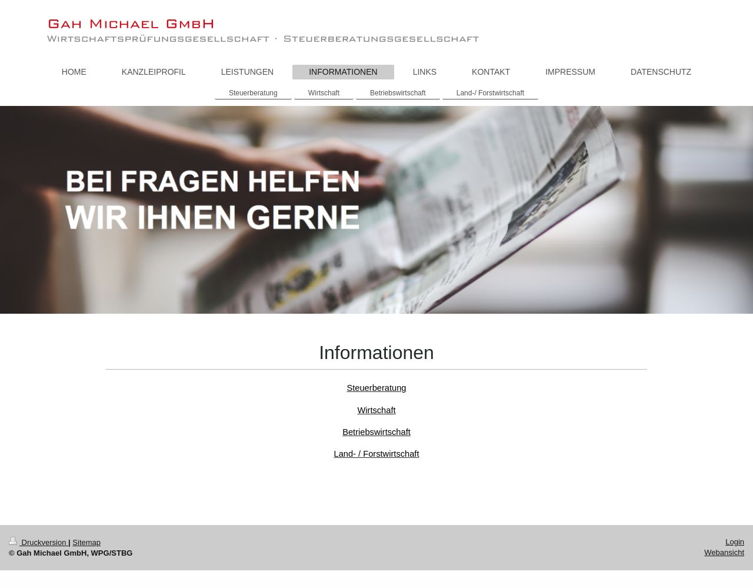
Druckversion (38, 542)
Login (734, 541)
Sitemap (86, 542)
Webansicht (724, 552)
